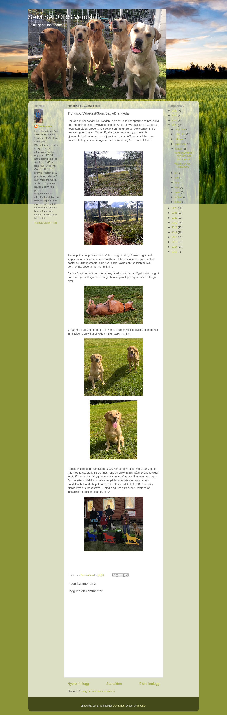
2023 (175, 125)
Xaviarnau (119, 705)
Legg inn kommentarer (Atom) (98, 691)
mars (178, 192)
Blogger (141, 705)
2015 (175, 241)
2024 (175, 120)
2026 (175, 110)
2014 (175, 246)
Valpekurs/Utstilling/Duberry (183, 165)
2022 (175, 208)
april (177, 187)
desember (180, 129)
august (179, 148)
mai (177, 182)
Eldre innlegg (149, 684)
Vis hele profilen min (45, 222)
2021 (175, 212)
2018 (175, 227)
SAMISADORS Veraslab (64, 17)
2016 (175, 237)
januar (178, 202)
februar (179, 197)
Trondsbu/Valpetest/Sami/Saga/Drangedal (183, 156)
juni (177, 177)
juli (176, 172)
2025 (175, 115)
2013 (175, 251)
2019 (175, 222)
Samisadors (45, 126)
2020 (175, 217)
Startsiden (114, 684)
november (180, 134)
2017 (175, 232)
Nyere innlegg (78, 684)
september (181, 144)
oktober (179, 139)
